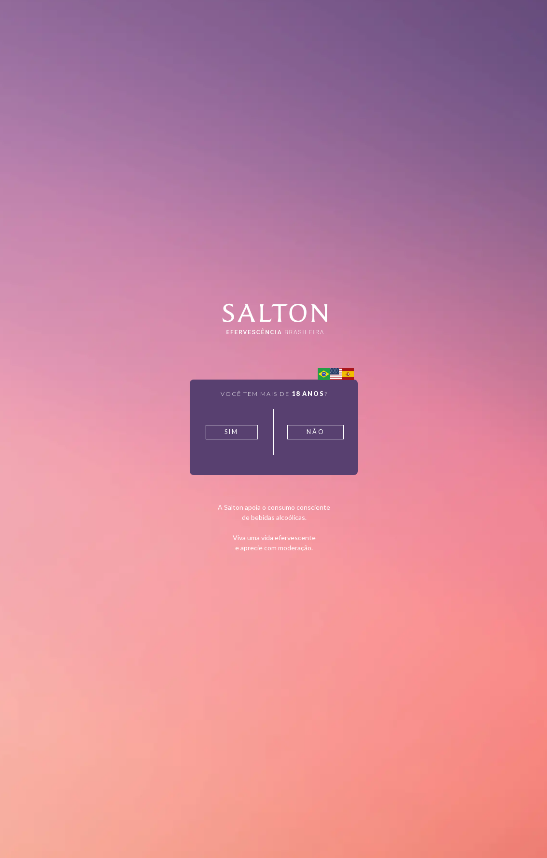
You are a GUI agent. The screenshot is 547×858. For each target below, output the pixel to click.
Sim (231, 432)
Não (316, 432)
